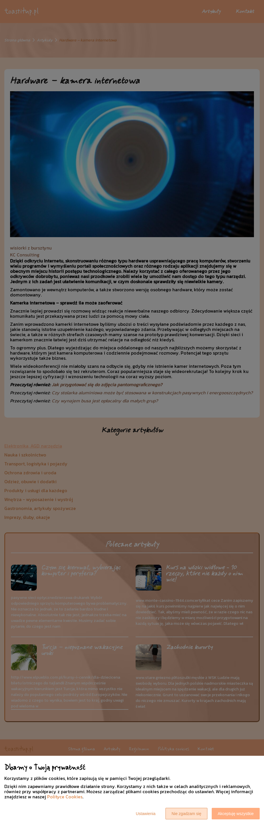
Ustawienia (145, 813)
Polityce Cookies (64, 796)
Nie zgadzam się (186, 813)
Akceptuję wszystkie (236, 813)
